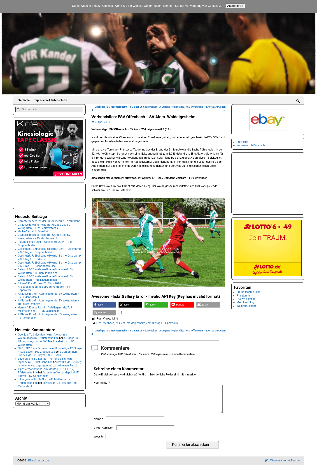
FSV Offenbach (105, 323)
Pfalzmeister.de (246, 299)
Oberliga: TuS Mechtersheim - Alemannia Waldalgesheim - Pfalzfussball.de (42, 335)
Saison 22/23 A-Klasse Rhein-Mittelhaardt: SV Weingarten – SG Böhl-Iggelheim (45, 270)
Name (99, 424)
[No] (311, 6)
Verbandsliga (154, 323)
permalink (173, 323)
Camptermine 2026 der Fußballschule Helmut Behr (49, 220)
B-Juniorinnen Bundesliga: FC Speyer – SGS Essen (47, 352)
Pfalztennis (243, 295)
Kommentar (102, 382)
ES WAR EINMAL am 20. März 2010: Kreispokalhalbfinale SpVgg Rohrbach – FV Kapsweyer (44, 286)
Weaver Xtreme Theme (285, 466)
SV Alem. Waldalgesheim (130, 323)
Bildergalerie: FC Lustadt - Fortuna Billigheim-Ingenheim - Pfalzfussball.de (45, 359)
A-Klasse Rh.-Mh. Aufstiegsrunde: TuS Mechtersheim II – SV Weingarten (48, 341)
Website (98, 442)
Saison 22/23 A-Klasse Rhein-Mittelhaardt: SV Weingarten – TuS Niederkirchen (45, 277)
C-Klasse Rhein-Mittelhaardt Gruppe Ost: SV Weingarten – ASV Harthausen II (44, 236)
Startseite (24, 100)
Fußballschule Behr (248, 292)
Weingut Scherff (246, 306)
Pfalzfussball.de (38, 466)
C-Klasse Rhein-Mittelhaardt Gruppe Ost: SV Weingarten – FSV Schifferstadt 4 (44, 225)
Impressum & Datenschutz (50, 100)
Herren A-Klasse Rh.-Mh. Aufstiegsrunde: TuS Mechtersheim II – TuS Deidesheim (45, 308)
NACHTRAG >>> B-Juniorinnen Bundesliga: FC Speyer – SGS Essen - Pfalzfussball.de (50, 349)
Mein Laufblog (245, 302)
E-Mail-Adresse (104, 433)
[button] (104, 305)
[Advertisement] (37, 194)
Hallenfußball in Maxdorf (33, 230)
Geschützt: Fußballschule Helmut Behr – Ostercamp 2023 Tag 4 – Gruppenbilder (49, 249)
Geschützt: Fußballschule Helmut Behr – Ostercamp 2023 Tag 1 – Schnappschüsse (49, 263)
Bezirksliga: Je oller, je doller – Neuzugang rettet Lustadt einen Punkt (49, 363)
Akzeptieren (235, 5)
